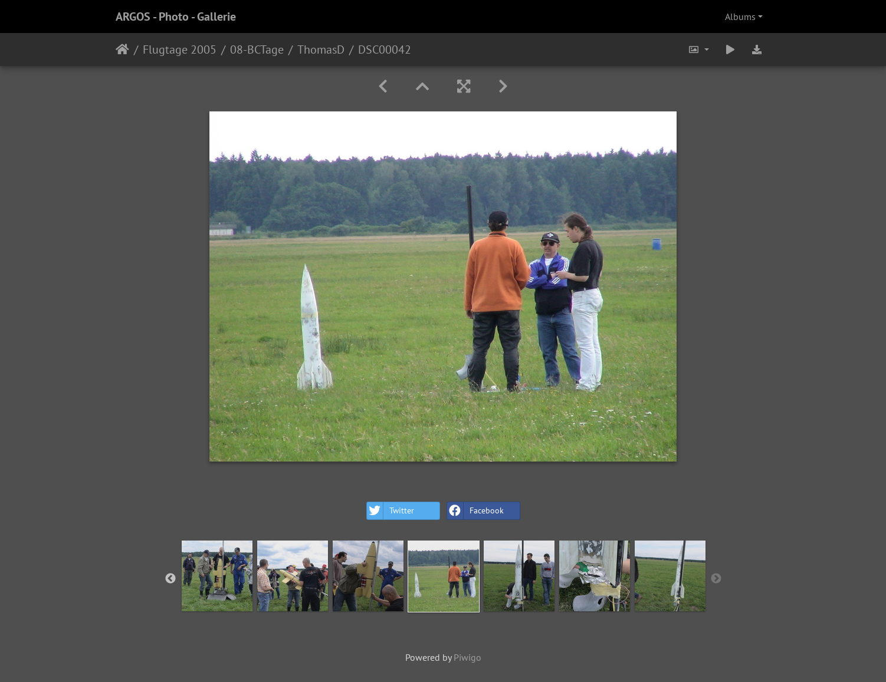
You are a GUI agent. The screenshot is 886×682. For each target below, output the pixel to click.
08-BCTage (257, 49)
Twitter (390, 510)
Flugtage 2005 (179, 49)
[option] (217, 576)
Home (122, 49)
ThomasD (320, 49)
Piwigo (467, 657)
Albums (740, 16)
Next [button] (716, 579)
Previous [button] (170, 579)
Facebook (475, 510)
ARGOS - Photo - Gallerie (176, 16)
